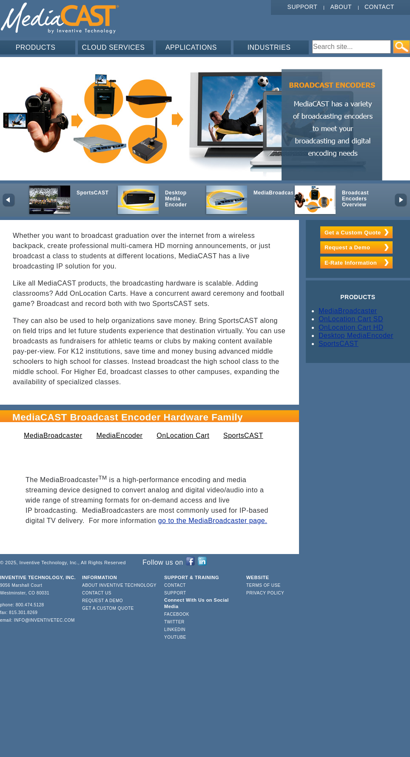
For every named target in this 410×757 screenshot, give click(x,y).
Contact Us (96, 593)
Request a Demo (347, 247)
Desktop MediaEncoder (356, 335)
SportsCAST (243, 435)
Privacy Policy (265, 593)
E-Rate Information (351, 263)
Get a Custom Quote (353, 232)
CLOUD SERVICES (113, 47)
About (341, 6)
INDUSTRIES (269, 47)
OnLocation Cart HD (351, 327)
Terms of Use (263, 585)
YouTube (175, 637)
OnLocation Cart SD (351, 319)
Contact (379, 6)
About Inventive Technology (119, 585)
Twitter (174, 622)
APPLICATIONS (191, 47)
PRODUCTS (36, 47)
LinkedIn (174, 629)
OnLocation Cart (183, 435)
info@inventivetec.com (44, 620)
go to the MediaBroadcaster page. (212, 520)
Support (303, 6)
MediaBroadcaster (53, 435)
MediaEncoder (119, 435)
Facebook (176, 614)
